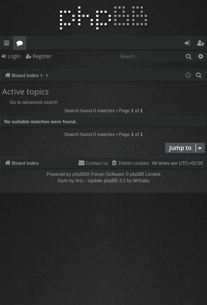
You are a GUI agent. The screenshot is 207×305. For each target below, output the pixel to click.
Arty (79, 180)
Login (14, 56)
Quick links (8, 44)
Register (42, 56)
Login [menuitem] (189, 44)
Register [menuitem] (202, 44)
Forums (21, 44)
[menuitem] (199, 75)
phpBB (79, 174)
